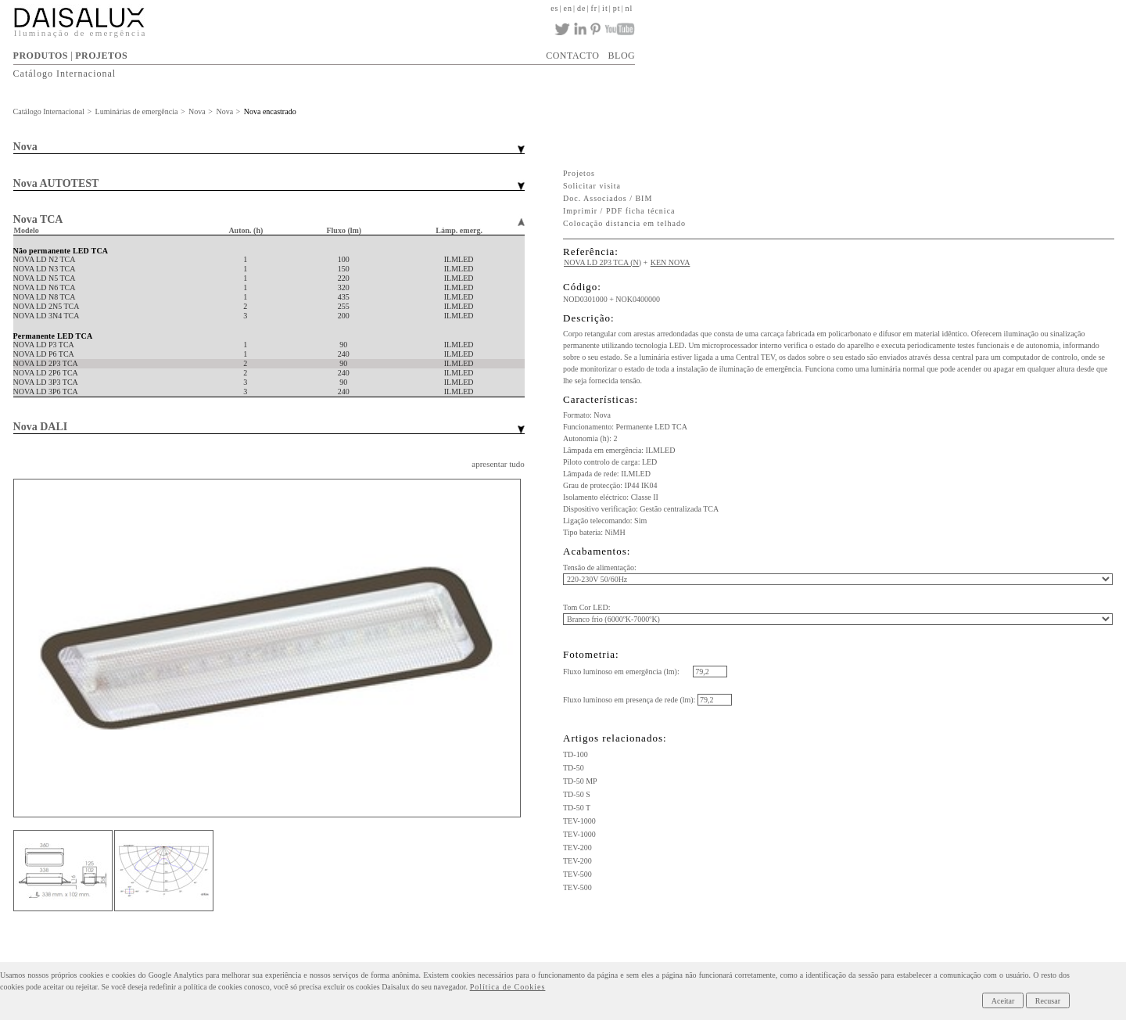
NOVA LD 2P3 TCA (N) (602, 262)
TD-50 (573, 767)
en (567, 8)
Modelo (26, 230)
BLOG (622, 55)
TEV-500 (577, 874)
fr (593, 8)
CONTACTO (572, 55)
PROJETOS (101, 55)
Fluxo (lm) (343, 230)
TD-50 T (576, 807)
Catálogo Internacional (65, 73)
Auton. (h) (245, 230)
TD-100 (575, 754)
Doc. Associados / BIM (607, 198)
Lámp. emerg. (459, 230)
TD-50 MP (580, 781)
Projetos (579, 173)
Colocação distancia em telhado (624, 223)
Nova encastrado (270, 111)
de (581, 8)
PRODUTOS (40, 55)
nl (629, 8)
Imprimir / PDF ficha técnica (619, 211)
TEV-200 (577, 847)
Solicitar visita (592, 185)
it (605, 8)
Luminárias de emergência (136, 111)
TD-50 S (576, 794)
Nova (197, 111)
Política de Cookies (508, 986)
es (554, 8)
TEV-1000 (579, 821)
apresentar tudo (498, 464)
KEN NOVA (670, 262)
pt (617, 8)
